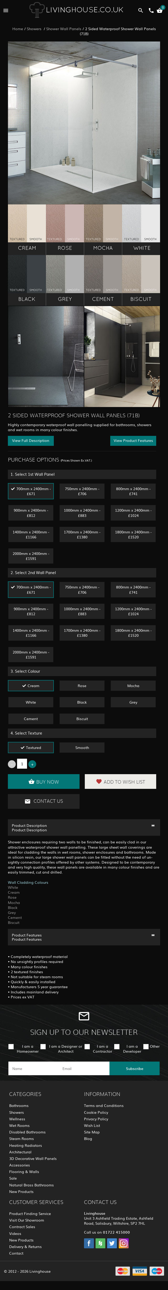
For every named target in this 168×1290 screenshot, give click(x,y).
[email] (84, 1068)
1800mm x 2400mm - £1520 (133, 534)
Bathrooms (19, 1105)
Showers (35, 28)
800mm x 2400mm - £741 (133, 491)
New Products (21, 1191)
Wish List (92, 1125)
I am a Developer (132, 1048)
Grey (133, 702)
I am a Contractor (102, 1048)
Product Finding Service (30, 1213)
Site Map (92, 1131)
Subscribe (134, 1068)
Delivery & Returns (25, 1246)
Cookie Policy (96, 1112)
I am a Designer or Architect (65, 1048)
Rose (82, 685)
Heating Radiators (25, 1145)
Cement (31, 718)
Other (155, 1046)
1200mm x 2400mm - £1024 (133, 512)
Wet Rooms (19, 1125)
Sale (13, 1178)
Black (82, 702)
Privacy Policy (96, 1118)
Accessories (19, 1165)
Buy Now (43, 781)
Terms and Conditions (104, 1105)
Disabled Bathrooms (27, 1131)
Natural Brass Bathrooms (31, 1184)
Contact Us (43, 801)
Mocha (133, 685)
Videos (15, 1233)
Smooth (82, 747)
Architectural (20, 1151)
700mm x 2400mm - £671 (33, 491)
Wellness (17, 1118)
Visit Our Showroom (26, 1220)
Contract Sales (22, 1226)
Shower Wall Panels (63, 28)
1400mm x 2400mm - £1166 (31, 534)
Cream (33, 685)
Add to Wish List (120, 781)
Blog (88, 1138)
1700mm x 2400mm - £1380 (82, 534)
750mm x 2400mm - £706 (82, 491)
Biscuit (82, 718)
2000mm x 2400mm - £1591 (31, 556)
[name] (33, 1068)
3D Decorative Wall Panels (33, 1158)
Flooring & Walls (24, 1171)
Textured (33, 747)
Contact (16, 1253)
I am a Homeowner (28, 1048)
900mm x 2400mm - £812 (31, 512)
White (31, 702)
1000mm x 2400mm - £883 (82, 512)
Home (17, 28)
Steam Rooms (21, 1138)
